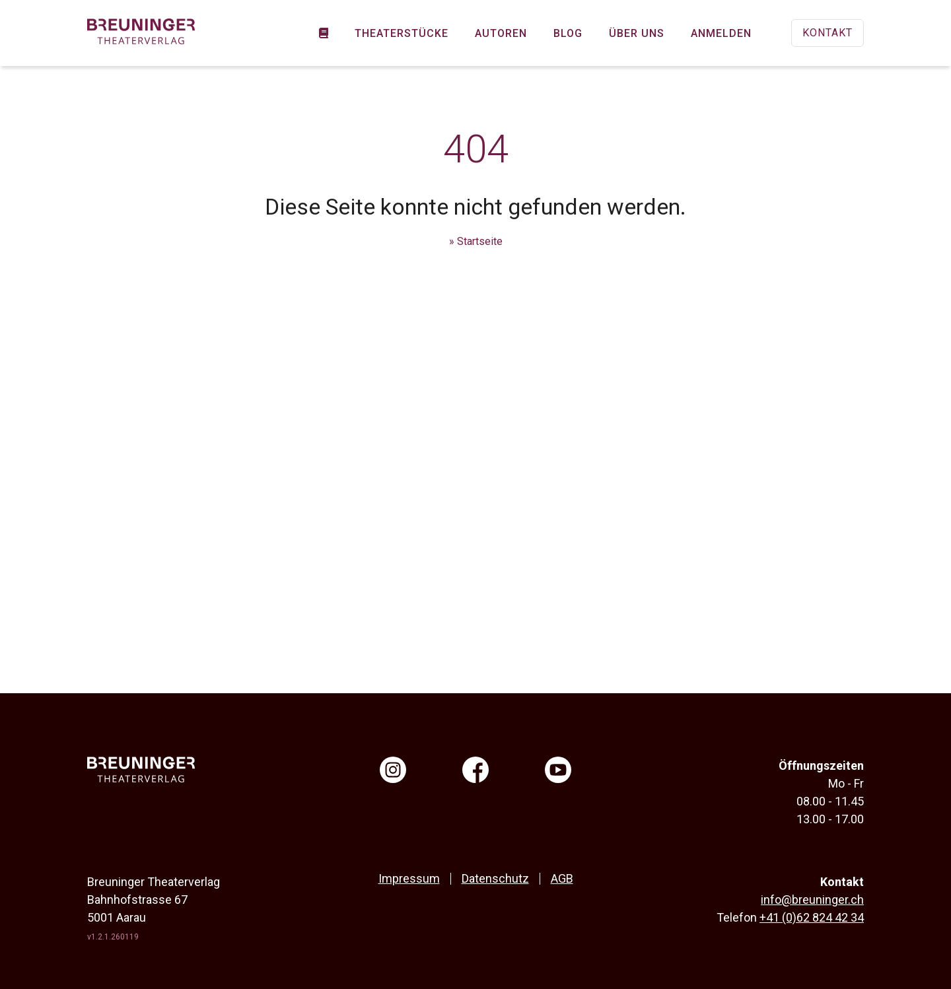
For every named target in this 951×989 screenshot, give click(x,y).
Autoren (501, 33)
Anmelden (721, 33)
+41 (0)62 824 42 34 (811, 917)
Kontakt (827, 32)
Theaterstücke (401, 33)
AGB (562, 878)
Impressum (409, 878)
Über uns (636, 33)
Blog (567, 33)
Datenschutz (495, 878)
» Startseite (476, 241)
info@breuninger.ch (812, 899)
